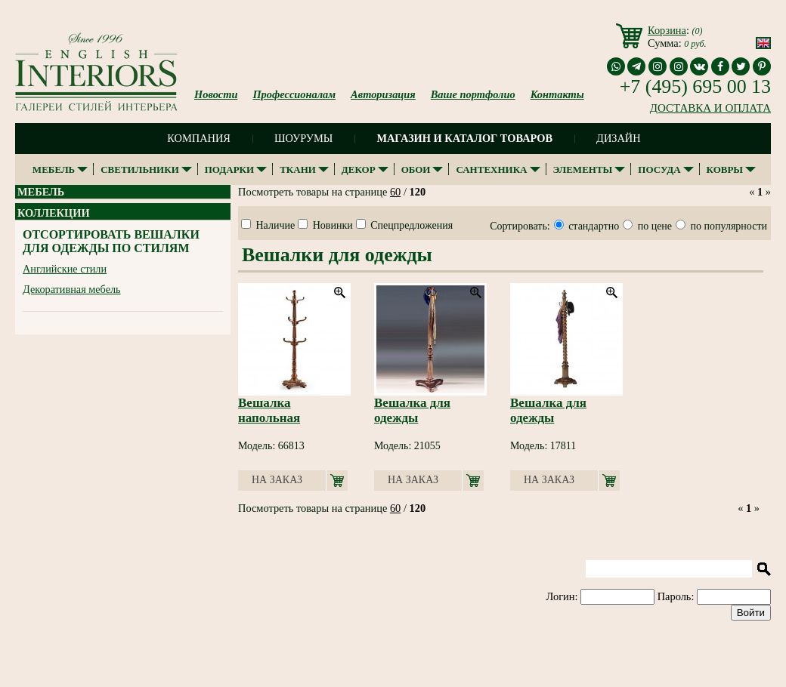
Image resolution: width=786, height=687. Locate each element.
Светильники (140, 169)
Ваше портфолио (473, 94)
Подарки (229, 169)
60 (395, 192)
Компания (199, 138)
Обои (416, 169)
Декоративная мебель (72, 289)
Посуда (659, 169)
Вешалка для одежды (412, 410)
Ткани (298, 169)
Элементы (583, 169)
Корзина (667, 30)
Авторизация (383, 94)
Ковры (725, 169)
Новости (215, 94)
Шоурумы (303, 138)
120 (418, 192)
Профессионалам (294, 94)
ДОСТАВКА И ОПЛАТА (710, 108)
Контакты (557, 94)
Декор (359, 169)
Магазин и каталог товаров (464, 138)
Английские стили (65, 269)
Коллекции (53, 213)
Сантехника (491, 169)
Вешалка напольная (269, 410)
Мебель (53, 169)
